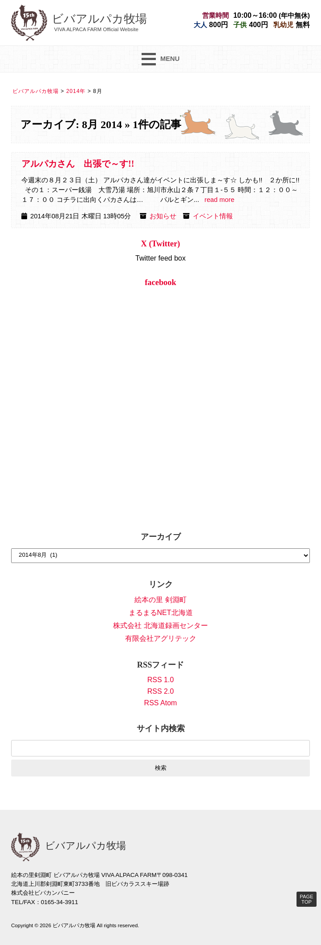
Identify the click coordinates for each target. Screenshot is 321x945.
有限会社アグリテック (160, 638)
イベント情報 (213, 216)
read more (219, 199)
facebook (160, 282)
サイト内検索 (161, 728)
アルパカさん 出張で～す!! (77, 164)
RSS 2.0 (160, 691)
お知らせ (163, 216)
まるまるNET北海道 (161, 612)
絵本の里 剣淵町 (160, 599)
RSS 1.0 (160, 680)
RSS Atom (160, 703)
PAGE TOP (306, 899)
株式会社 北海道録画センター (160, 625)
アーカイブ (161, 536)
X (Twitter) (160, 243)
